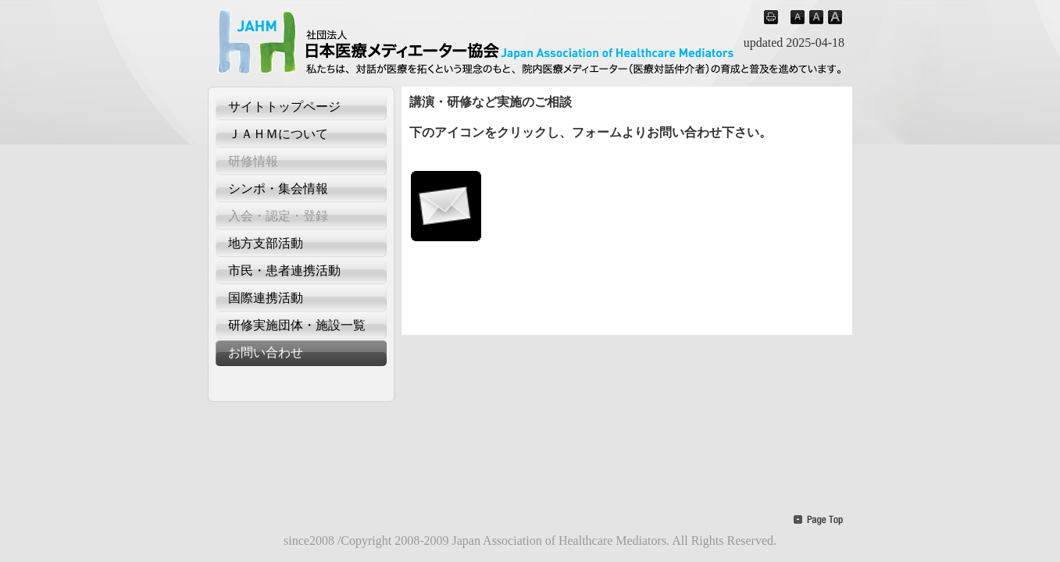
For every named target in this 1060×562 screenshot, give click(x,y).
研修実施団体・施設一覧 (297, 325)
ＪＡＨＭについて (278, 133)
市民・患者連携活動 (284, 270)
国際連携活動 (265, 297)
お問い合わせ (265, 352)
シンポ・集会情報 (278, 188)
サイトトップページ (284, 106)
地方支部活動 (265, 243)
